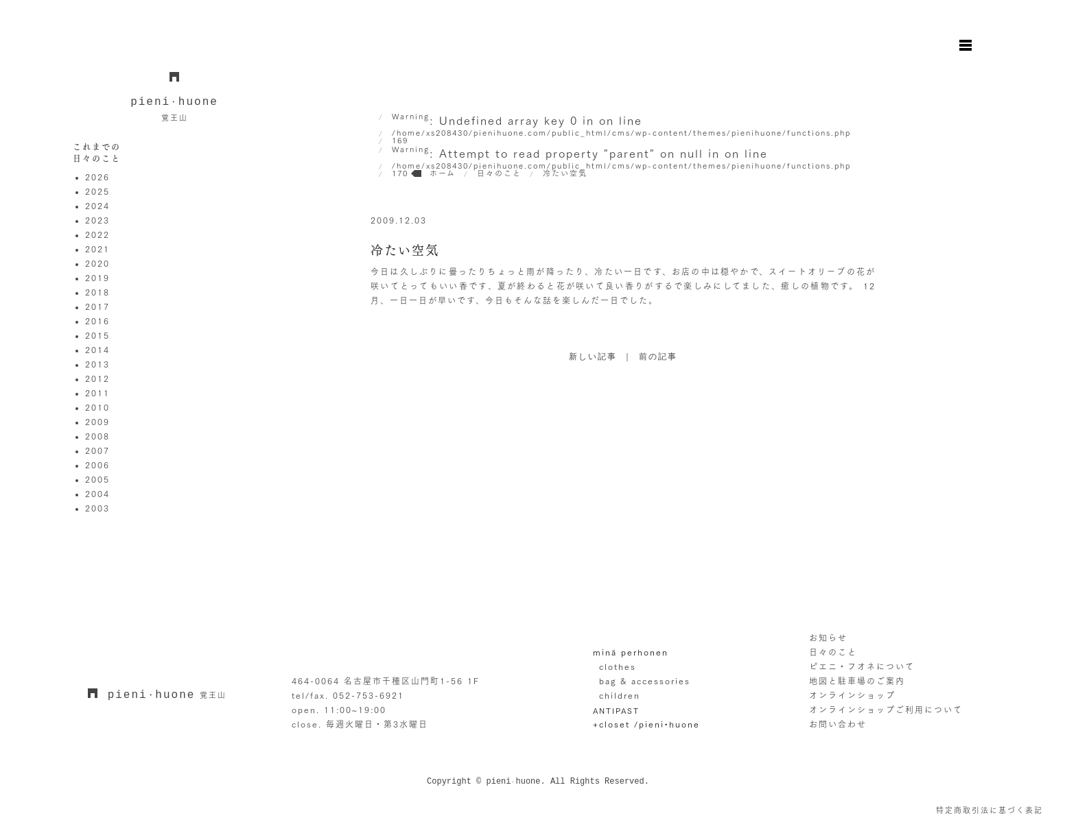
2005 (97, 479)
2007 (97, 450)
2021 (97, 249)
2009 (97, 422)
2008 (97, 436)
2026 (97, 177)
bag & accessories (644, 681)
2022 (97, 234)
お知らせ (828, 638)
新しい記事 (593, 357)
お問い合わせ (838, 724)
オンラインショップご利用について (886, 710)
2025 (97, 191)
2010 (97, 407)
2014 (97, 350)
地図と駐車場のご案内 (857, 681)
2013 (97, 364)
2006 (97, 465)
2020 (97, 263)
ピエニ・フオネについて (862, 666)
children (619, 695)
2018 (97, 292)
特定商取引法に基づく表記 (989, 810)
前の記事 (658, 357)
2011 (97, 393)
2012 (97, 378)
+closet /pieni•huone (646, 724)
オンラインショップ (852, 695)
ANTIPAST (616, 710)
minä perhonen (630, 652)
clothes (617, 666)
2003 (97, 508)
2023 (97, 220)
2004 (97, 494)
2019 (97, 278)
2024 (97, 206)
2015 (97, 335)
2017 (97, 306)
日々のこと (833, 652)
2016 (97, 321)
